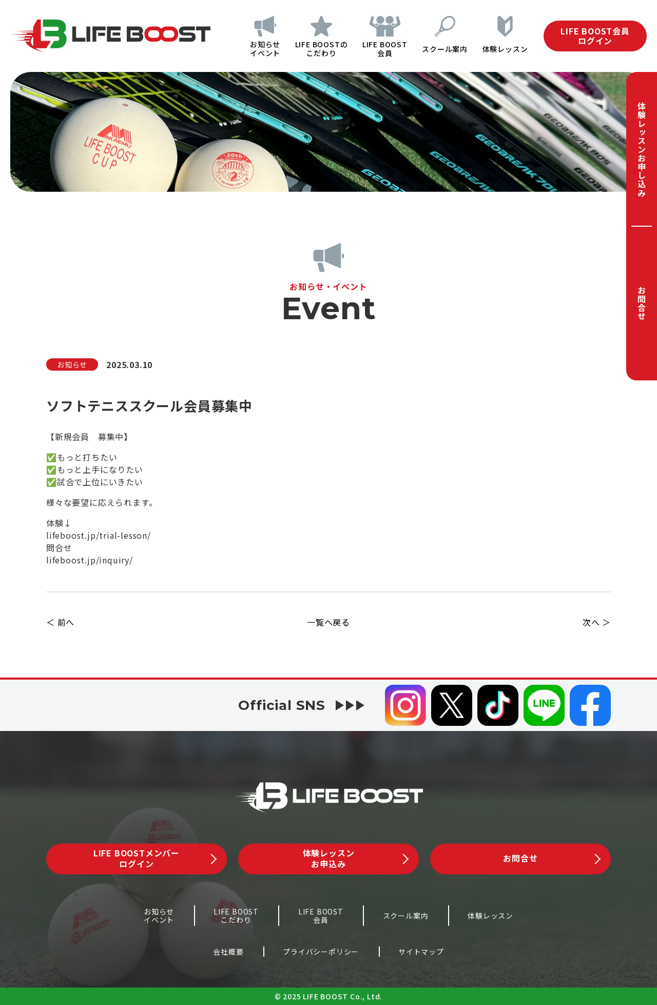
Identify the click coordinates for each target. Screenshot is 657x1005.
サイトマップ (421, 951)
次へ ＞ (597, 622)
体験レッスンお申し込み (641, 149)
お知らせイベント (260, 48)
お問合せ (641, 303)
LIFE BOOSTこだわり (236, 915)
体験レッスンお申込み (356, 858)
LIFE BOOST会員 (382, 48)
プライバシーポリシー (321, 951)
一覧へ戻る (328, 622)
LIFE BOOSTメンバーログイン (155, 858)
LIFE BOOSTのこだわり (318, 48)
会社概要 (228, 951)
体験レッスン (505, 49)
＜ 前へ (60, 622)
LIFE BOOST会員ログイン (595, 36)
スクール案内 (444, 49)
